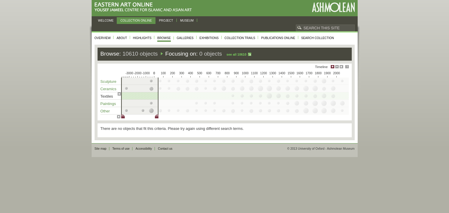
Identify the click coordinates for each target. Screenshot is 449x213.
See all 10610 (236, 54)
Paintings (108, 103)
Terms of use (121, 148)
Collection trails (240, 38)
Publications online (278, 38)
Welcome (106, 20)
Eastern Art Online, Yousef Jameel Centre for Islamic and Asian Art (145, 7)
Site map (100, 148)
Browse (164, 38)
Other (105, 111)
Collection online (136, 20)
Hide (341, 66)
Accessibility (143, 148)
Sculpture (108, 81)
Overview (103, 38)
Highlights (142, 38)
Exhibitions (209, 38)
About (121, 38)
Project (166, 20)
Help (347, 66)
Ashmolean (333, 7)
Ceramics (108, 89)
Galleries (185, 38)
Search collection (317, 38)
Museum (187, 20)
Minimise (337, 66)
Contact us (165, 148)
